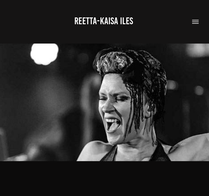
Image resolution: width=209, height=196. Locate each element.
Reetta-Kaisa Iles (104, 21)
